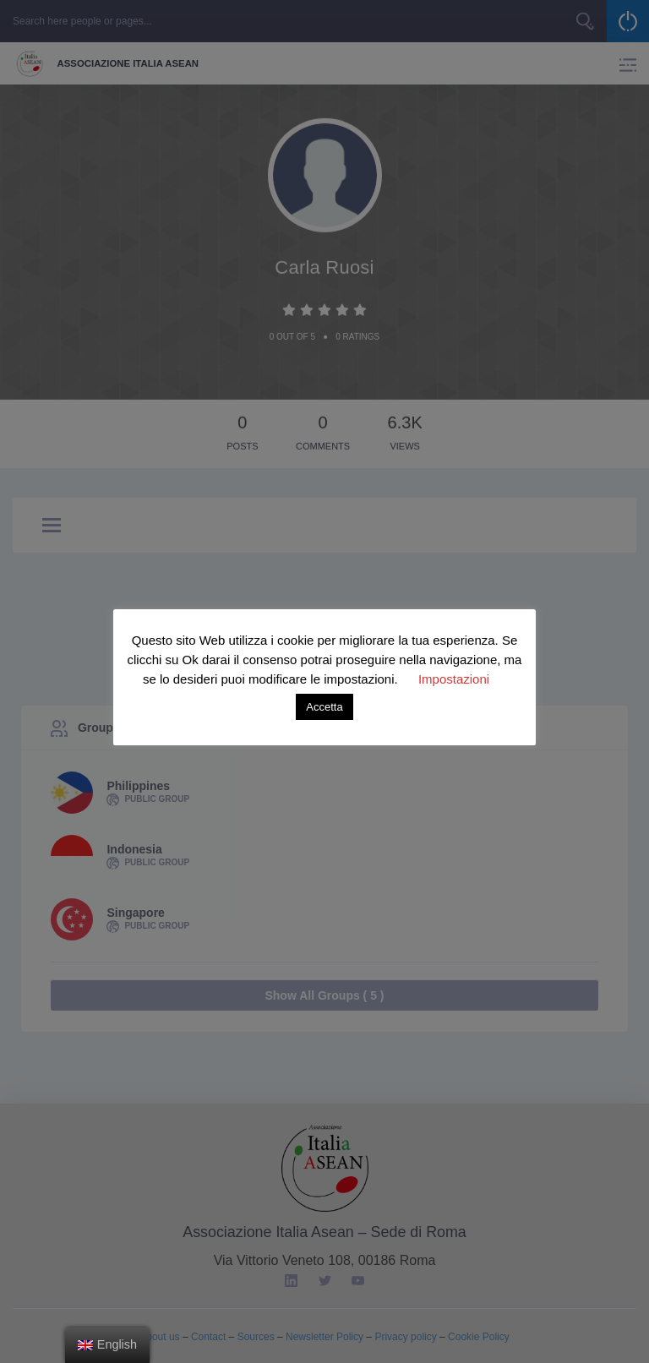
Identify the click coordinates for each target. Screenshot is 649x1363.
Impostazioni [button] (453, 679)
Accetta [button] (324, 707)
